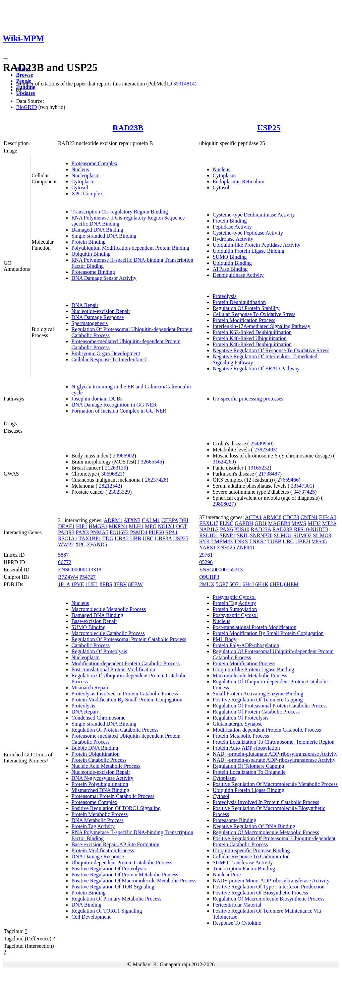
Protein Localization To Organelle (249, 772)
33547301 (301, 486)
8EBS (106, 584)
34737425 (304, 492)
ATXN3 (131, 520)
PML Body (224, 639)
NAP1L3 (209, 529)
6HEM (291, 584)
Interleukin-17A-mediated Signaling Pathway (261, 326)
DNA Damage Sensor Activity (103, 278)
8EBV (120, 584)
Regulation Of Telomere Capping (248, 766)
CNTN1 (309, 517)
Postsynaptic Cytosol (235, 615)
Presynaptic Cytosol (234, 597)
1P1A (64, 584)
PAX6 (226, 529)
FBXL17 (208, 523)
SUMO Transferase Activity (243, 862)
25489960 (261, 443)
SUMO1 (283, 535)
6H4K (261, 584)
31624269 (223, 462)
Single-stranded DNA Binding (103, 236)
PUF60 (156, 532)
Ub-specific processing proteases (248, 398)
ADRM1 (113, 520)
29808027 (223, 504)
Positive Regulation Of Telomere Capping (258, 699)
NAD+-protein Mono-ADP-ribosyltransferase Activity (271, 880)
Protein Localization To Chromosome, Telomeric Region (273, 742)
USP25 (268, 127)
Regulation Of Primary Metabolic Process (116, 899)
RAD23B (128, 127)
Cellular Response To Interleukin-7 (109, 359)
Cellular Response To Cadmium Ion (251, 856)
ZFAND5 (97, 544)
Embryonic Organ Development (105, 353)
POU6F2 (119, 532)
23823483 (265, 449)
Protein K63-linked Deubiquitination (252, 332)
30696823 (112, 474)
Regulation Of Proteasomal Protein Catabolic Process (128, 639)
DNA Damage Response (97, 317)
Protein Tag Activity (93, 826)
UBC (148, 538)
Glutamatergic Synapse (238, 724)
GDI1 (260, 523)
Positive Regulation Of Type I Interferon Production (269, 886)
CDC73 (291, 517)
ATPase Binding (230, 269)
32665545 (151, 462)
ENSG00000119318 (79, 569)
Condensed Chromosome (98, 718)
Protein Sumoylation (235, 609)
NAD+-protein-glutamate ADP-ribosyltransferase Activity (275, 754)
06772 (64, 562)
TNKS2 (257, 541)
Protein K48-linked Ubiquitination (249, 338)
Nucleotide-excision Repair (100, 311)
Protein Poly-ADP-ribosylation (246, 645)
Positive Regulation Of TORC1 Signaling (116, 808)
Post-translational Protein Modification (113, 669)
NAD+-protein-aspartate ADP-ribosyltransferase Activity (274, 760)
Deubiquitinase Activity (238, 275)
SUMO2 (302, 535)
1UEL (92, 584)
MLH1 (136, 526)
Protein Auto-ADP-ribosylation (246, 748)
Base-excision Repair (94, 621)
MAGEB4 (279, 523)
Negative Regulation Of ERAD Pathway (256, 368)
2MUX (206, 584)
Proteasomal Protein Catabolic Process (113, 796)
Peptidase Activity (232, 227)
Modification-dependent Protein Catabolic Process (125, 663)
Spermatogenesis (89, 323)
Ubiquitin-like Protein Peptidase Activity (256, 245)
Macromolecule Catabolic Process (108, 633)
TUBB (274, 541)
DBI (184, 520)
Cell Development (91, 917)
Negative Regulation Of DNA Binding (254, 826)
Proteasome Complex (94, 163)
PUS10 (241, 529)
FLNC (226, 523)
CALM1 (151, 520)
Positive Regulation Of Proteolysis (108, 868)
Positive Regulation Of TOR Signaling (112, 886)
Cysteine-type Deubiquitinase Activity (254, 215)
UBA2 (122, 538)
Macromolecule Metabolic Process (108, 609)
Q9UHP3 (209, 577)
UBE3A (163, 538)
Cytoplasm (83, 181)
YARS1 (207, 547)
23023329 (119, 492)
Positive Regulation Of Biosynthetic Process (260, 892)
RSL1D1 (208, 535)
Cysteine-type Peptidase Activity (248, 233)
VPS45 (319, 541)
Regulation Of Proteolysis (99, 651)
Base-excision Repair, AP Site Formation (115, 844)
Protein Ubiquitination (95, 754)
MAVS (298, 523)
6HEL (276, 584)
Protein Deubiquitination (239, 302)
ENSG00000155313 (221, 569)
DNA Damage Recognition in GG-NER (114, 405)
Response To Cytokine (237, 923)
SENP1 (227, 535)
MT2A (329, 523)
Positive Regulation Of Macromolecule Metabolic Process (133, 880)
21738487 (269, 474)
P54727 (87, 577)
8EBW (135, 584)
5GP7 (222, 584)
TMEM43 (222, 541)
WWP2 (66, 544)
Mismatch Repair (90, 687)
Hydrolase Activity (233, 239)
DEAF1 (66, 526)
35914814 (184, 83)
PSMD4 (139, 532)
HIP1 (82, 526)
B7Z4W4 (68, 577)
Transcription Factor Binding (244, 868)
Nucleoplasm (85, 175)
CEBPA (169, 520)
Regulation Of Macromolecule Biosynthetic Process (268, 899)
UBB (135, 538)
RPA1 (171, 532)
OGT (181, 526)
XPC (80, 544)
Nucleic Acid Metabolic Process (105, 766)
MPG (151, 526)
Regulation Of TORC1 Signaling (106, 911)
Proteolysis (224, 296)
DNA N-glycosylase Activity (102, 778)
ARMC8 (272, 517)
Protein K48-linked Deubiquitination (252, 344)
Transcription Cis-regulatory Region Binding (119, 211)
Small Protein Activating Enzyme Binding (258, 693)
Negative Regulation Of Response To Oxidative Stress (271, 350)
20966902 (123, 455)
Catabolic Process (90, 645)
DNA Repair (84, 305)
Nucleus (80, 169)
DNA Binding (86, 905)
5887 (63, 555)
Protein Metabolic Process (99, 814)
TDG (107, 538)
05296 (206, 562)
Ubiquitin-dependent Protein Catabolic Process (121, 862)
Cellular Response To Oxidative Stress (254, 314)
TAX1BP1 (89, 538)
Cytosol (79, 187)
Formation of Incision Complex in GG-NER (118, 411)
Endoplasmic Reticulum (238, 181)
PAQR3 (66, 532)
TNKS (241, 541)
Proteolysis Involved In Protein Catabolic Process (124, 693)
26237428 (155, 480)
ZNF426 (226, 547)
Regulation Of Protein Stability (246, 308)
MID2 (314, 523)
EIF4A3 (328, 517)
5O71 (235, 584)
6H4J (248, 584)
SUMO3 (322, 535)
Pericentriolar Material (237, 905)
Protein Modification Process (244, 320)
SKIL (242, 535)
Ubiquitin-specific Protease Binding (251, 850)
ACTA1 (253, 517)
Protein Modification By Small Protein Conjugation (126, 699)
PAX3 (82, 532)
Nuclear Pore (227, 874)
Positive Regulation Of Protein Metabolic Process (124, 874)
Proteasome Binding (93, 272)
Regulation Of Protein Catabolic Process (115, 730)
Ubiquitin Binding (91, 254)
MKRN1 (118, 526)
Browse (24, 75)
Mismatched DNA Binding (100, 790)
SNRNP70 (261, 535)
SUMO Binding (230, 257)
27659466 (288, 480)
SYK (204, 541)
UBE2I (302, 541)
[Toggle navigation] (5, 59)
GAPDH (244, 523)
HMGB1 (98, 526)
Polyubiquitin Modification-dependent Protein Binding (130, 248)
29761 (206, 555)
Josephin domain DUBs (96, 398)
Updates (25, 93)
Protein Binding (88, 242)
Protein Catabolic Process (98, 760)
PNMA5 (99, 532)
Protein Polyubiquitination (99, 784)
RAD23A (261, 529)
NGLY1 (166, 526)
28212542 (109, 486)
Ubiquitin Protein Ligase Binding (248, 251)
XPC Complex (87, 193)
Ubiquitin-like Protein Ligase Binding (253, 669)
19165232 (259, 468)
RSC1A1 (67, 538)
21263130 (115, 468)
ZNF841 (245, 547)
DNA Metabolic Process (97, 820)
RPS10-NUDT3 (311, 529)
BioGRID (26, 107)
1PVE (77, 584)
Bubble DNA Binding (94, 748)
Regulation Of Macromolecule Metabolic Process (266, 832)
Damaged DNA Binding (97, 230)
